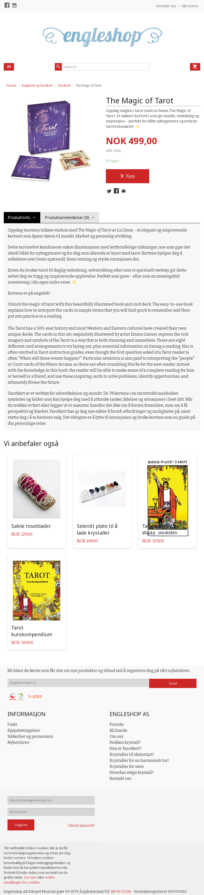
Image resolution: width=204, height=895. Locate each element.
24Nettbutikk (32, 887)
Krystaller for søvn (127, 753)
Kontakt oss (120, 765)
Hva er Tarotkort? (125, 735)
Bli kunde (118, 717)
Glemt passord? (81, 816)
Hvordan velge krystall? (132, 759)
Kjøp (127, 176)
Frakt (12, 711)
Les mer (31, 868)
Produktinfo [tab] (19, 217)
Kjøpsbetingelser (24, 717)
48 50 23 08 (127, 882)
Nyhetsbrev (18, 729)
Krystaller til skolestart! (132, 741)
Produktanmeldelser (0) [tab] (67, 217)
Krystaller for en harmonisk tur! (139, 747)
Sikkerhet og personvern (30, 723)
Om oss (116, 723)
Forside (11, 85)
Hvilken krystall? (125, 729)
